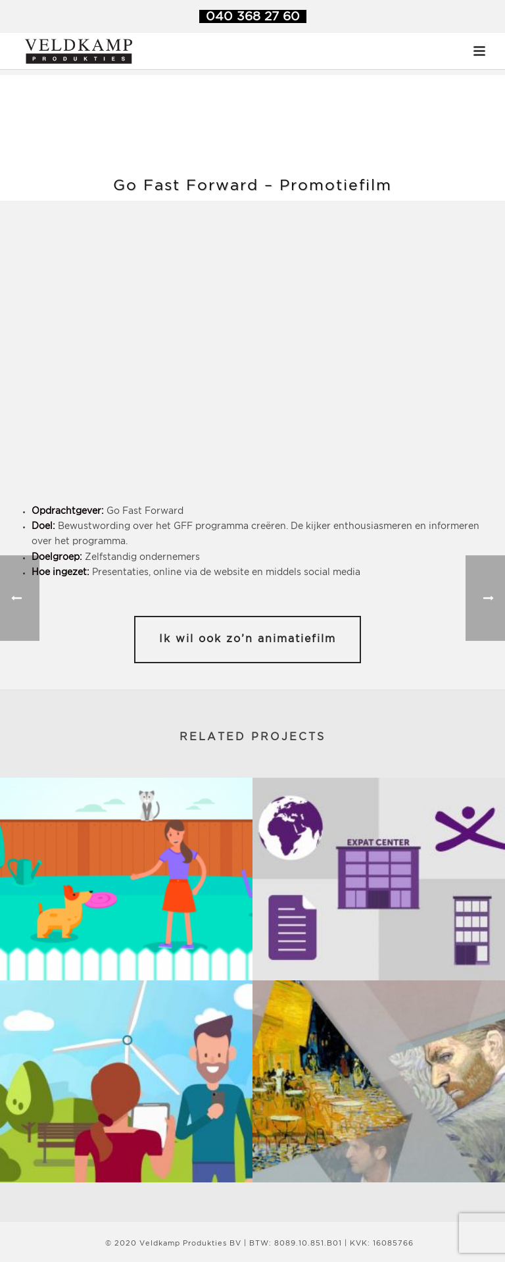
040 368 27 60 (253, 16)
